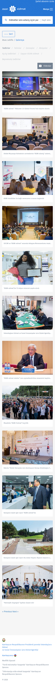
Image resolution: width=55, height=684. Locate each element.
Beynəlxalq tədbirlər (11, 59)
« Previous (7, 611)
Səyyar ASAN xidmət (30, 53)
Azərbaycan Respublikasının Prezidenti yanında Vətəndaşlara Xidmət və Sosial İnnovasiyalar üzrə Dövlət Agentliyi (27, 647)
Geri (11, 34)
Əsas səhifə (7, 40)
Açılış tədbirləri (9, 53)
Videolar (47, 66)
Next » (15, 611)
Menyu (48, 9)
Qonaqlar (30, 48)
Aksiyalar (43, 48)
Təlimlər (17, 48)
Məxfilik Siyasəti (8, 661)
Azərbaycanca (7, 655)
